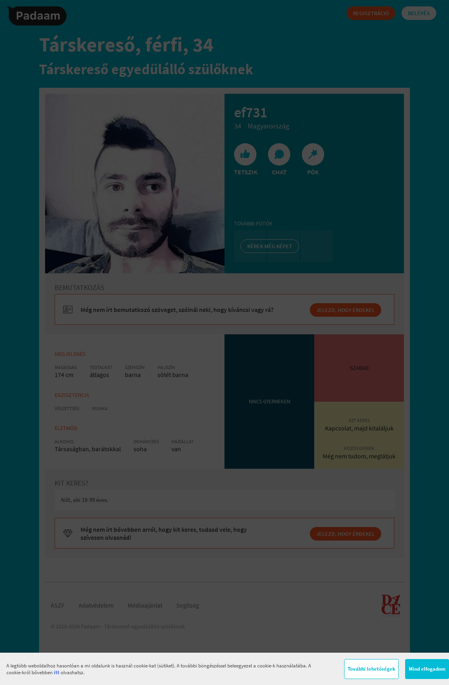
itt (56, 672)
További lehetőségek (371, 668)
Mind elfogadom (427, 668)
